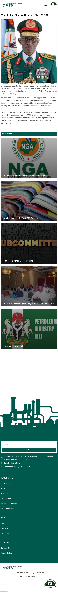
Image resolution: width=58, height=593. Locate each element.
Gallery (3, 523)
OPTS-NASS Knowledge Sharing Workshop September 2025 (29, 303)
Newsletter (5, 528)
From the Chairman (8, 493)
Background (5, 483)
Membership (6, 498)
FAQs (3, 488)
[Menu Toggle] (45, 4)
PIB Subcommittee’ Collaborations (18, 261)
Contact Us (5, 548)
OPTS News (5, 533)
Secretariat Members (9, 503)
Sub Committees (7, 508)
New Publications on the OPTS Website (20, 218)
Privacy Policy (6, 553)
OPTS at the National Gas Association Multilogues (25, 175)
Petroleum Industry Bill (13, 346)
